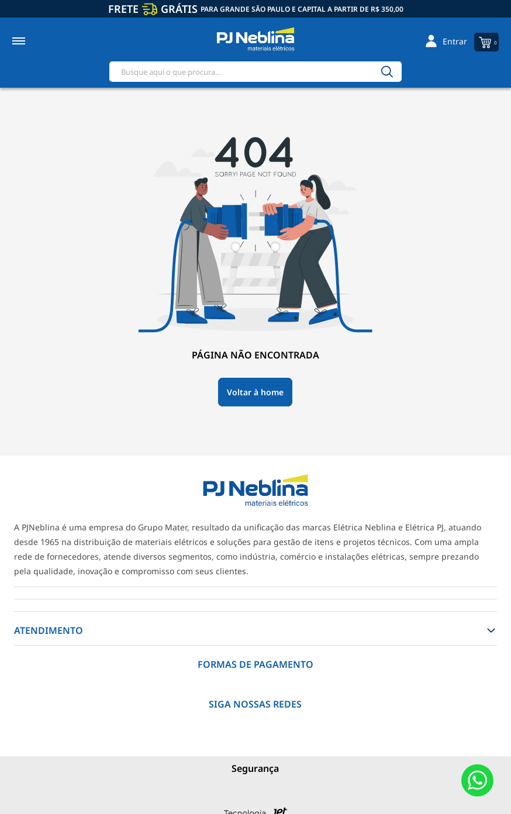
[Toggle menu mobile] (31, 40)
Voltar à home (255, 392)
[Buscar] (387, 71)
